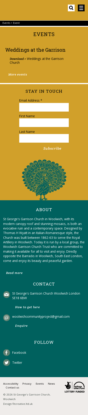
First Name (27, 116)
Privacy (26, 383)
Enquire (21, 326)
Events (6, 22)
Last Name (27, 131)
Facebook (19, 352)
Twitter (17, 362)
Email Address (30, 100)
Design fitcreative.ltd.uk (18, 403)
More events (17, 74)
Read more (14, 273)
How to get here (27, 307)
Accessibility (10, 383)
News (51, 383)
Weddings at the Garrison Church (37, 60)
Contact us (12, 387)
